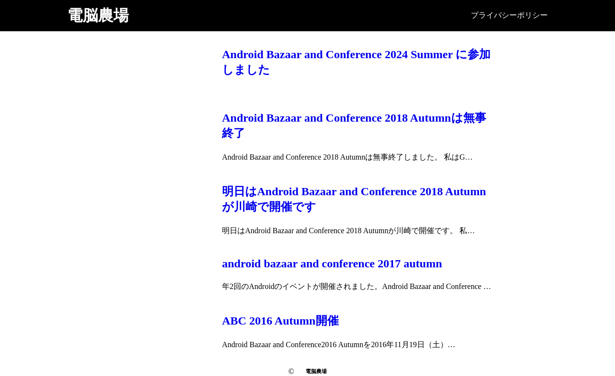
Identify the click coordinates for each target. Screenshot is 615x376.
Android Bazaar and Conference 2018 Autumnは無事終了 (354, 125)
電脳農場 (98, 15)
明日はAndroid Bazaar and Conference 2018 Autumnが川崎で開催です (354, 199)
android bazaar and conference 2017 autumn (332, 263)
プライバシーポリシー (509, 15)
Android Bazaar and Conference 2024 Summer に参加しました (356, 62)
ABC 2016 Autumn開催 (280, 320)
